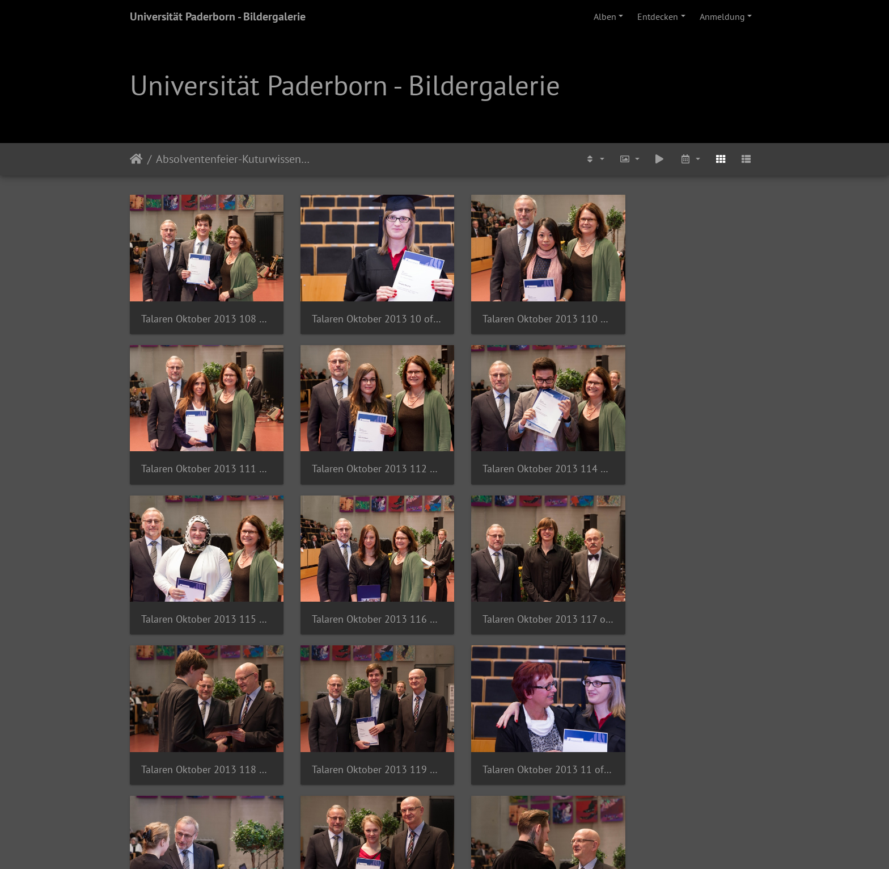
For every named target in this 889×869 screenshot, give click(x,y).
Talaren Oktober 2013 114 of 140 (364, 456)
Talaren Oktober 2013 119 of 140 (525, 600)
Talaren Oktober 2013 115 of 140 (525, 456)
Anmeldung (722, 16)
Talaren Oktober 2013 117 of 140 (202, 600)
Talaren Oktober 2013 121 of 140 (364, 744)
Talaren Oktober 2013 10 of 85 (364, 312)
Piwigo (468, 845)
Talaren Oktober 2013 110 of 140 (525, 312)
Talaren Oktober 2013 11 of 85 (687, 600)
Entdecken (657, 16)
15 (529, 802)
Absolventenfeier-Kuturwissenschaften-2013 (234, 159)
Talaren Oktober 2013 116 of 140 (687, 456)
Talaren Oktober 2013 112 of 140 (202, 456)
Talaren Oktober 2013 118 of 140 (364, 600)
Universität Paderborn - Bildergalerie (218, 16)
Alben (605, 16)
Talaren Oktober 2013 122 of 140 (525, 744)
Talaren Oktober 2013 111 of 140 (687, 312)
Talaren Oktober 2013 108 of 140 (202, 312)
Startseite (136, 158)
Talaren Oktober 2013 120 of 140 (202, 744)
